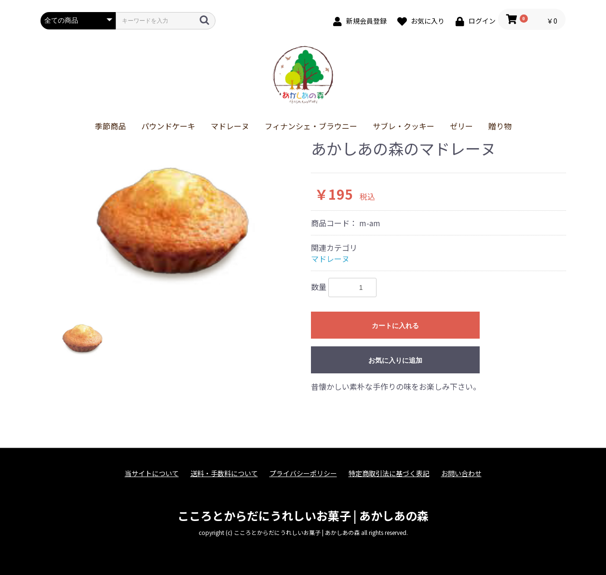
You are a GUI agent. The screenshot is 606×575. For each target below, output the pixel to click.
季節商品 (110, 126)
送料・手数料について (224, 473)
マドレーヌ (230, 126)
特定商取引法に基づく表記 (389, 473)
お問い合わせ (461, 473)
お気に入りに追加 (395, 360)
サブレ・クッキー (403, 126)
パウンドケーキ (168, 126)
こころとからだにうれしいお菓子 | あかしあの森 (303, 515)
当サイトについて (152, 473)
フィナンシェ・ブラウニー (311, 126)
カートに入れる (395, 325)
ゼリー (461, 126)
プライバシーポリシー (303, 473)
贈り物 (500, 126)
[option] (172, 221)
